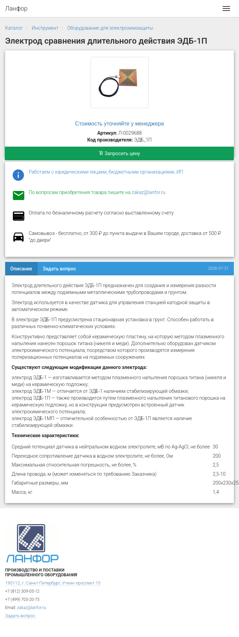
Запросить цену (119, 153)
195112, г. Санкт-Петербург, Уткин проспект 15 (53, 583)
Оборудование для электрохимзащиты (110, 28)
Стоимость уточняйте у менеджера (119, 124)
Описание (21, 268)
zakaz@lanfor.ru (148, 192)
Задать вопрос (59, 268)
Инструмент (45, 28)
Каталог (14, 28)
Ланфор (16, 8)
